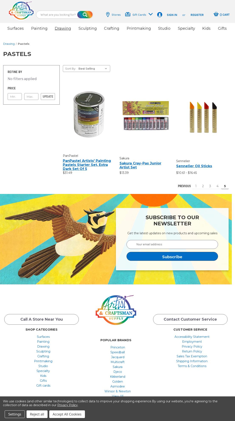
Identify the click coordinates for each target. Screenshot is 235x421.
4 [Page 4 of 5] (217, 183)
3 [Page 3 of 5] (210, 183)
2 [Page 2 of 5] (203, 183)
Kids (206, 28)
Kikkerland (117, 374)
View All (117, 394)
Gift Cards (139, 14)
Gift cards (43, 383)
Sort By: (70, 66)
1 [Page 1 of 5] (196, 183)
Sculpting (88, 28)
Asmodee (117, 384)
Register (197, 15)
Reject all (37, 414)
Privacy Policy (192, 344)
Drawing (63, 28)
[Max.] (31, 94)
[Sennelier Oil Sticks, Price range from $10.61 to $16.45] (202, 114)
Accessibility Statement (192, 335)
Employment (192, 339)
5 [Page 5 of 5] (225, 183)
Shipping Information (192, 359)
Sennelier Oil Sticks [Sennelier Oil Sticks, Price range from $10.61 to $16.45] (194, 163)
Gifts (222, 28)
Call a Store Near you (41, 317)
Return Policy (192, 349)
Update (48, 94)
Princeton (117, 345)
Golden (117, 379)
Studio (164, 28)
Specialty (186, 28)
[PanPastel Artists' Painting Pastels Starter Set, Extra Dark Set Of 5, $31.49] (88, 112)
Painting (39, 28)
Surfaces (15, 28)
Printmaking (139, 28)
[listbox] (94, 66)
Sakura (117, 365)
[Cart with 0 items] (221, 14)
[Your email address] (172, 241)
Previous (182, 183)
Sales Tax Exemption (192, 354)
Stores (113, 14)
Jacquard (117, 355)
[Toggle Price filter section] (31, 85)
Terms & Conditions (192, 364)
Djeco (117, 370)
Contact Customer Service (190, 317)
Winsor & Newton (117, 389)
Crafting (111, 28)
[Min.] (15, 94)
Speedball (117, 350)
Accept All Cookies (67, 414)
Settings (14, 414)
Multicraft (118, 360)
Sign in (172, 15)
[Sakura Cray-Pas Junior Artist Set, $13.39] (145, 113)
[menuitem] (43, 335)
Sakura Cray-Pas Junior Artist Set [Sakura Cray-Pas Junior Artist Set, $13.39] (140, 163)
